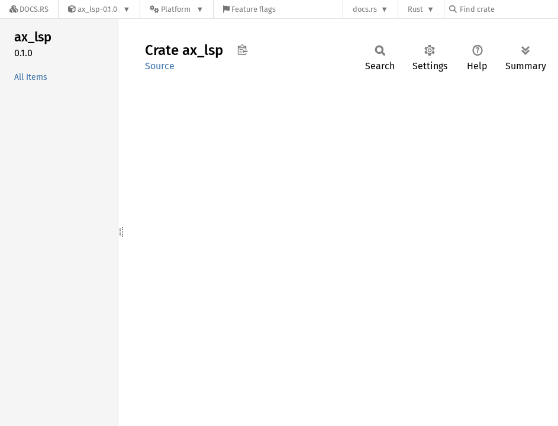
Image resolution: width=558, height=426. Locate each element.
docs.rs (365, 9)
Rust (415, 9)
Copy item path (242, 50)
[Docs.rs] (29, 9)
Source (160, 66)
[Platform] (176, 9)
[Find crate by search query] (508, 9)
